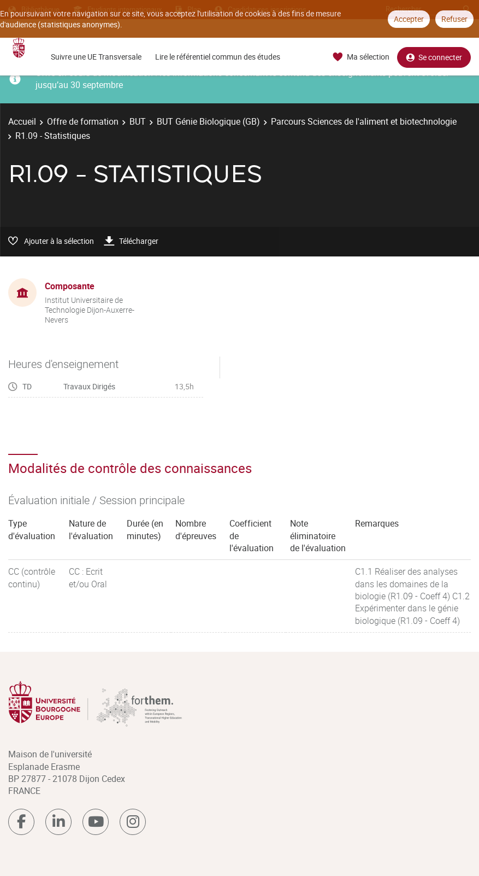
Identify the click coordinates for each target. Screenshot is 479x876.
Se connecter (434, 57)
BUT (137, 121)
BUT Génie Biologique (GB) (208, 121)
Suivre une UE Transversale (96, 56)
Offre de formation (83, 121)
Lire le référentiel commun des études (217, 56)
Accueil (22, 121)
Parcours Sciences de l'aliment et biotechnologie (364, 121)
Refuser (454, 19)
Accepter (409, 19)
